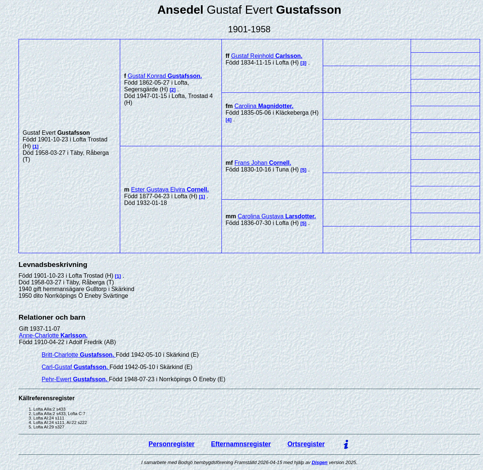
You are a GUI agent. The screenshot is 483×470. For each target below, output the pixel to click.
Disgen (320, 462)
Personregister (171, 444)
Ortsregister (306, 444)
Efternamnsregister (241, 444)
